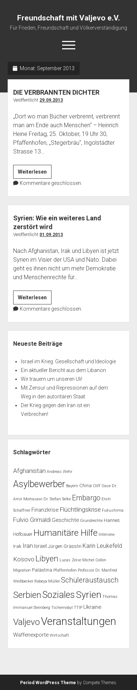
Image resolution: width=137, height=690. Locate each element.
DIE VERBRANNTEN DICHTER (56, 92)
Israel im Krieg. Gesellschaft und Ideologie (68, 361)
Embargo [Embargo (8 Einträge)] (86, 498)
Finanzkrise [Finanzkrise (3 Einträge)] (44, 510)
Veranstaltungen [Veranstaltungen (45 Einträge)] (78, 621)
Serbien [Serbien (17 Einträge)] (27, 595)
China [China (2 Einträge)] (85, 485)
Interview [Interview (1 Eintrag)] (107, 534)
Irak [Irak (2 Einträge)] (17, 546)
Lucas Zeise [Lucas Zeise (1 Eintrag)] (70, 560)
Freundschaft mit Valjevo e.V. (68, 18)
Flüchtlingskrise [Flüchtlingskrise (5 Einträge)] (80, 509)
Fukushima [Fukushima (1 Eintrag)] (112, 510)
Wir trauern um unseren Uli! (51, 379)
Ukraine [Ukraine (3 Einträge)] (92, 607)
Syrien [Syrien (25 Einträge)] (88, 594)
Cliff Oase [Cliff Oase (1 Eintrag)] (102, 486)
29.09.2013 (51, 100)
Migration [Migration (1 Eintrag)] (22, 570)
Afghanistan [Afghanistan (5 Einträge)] (29, 470)
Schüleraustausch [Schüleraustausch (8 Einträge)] (89, 580)
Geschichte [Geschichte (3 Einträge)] (65, 520)
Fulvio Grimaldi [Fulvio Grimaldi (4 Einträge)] (32, 519)
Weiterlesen (35, 173)
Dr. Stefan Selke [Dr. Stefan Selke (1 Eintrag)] (57, 499)
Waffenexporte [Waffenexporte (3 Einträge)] (31, 635)
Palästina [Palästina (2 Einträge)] (42, 570)
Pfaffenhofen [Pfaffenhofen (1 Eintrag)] (65, 570)
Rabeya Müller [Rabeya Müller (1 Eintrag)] (47, 581)
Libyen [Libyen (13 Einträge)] (46, 558)
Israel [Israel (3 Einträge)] (40, 546)
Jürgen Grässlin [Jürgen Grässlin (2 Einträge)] (64, 546)
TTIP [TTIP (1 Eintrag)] (78, 607)
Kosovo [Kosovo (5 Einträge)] (23, 559)
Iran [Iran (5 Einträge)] (28, 545)
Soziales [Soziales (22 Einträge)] (58, 594)
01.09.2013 (51, 234)
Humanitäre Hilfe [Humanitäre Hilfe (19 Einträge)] (66, 532)
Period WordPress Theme (48, 682)
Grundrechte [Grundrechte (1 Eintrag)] (91, 520)
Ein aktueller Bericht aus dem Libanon (63, 370)
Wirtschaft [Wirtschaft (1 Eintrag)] (59, 635)
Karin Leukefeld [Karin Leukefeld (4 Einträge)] (102, 545)
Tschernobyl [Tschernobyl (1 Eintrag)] (62, 607)
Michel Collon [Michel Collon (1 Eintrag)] (94, 560)
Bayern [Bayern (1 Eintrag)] (72, 486)
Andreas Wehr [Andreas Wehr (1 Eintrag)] (59, 471)
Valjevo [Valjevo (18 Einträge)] (26, 622)
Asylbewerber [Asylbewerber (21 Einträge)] (39, 484)
